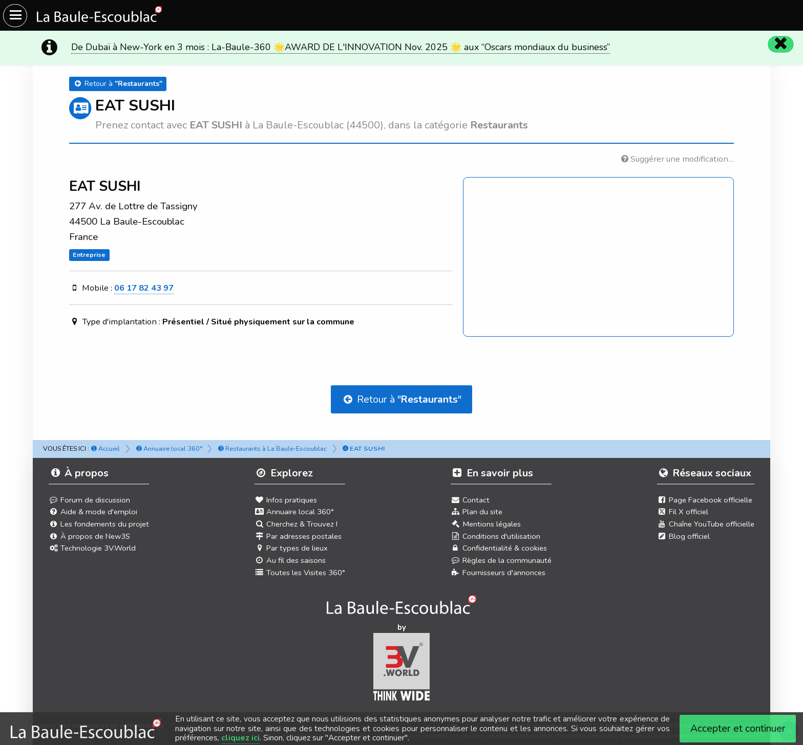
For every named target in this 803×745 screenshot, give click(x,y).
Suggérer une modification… (677, 159)
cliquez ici (240, 737)
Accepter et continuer (738, 728)
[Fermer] (780, 44)
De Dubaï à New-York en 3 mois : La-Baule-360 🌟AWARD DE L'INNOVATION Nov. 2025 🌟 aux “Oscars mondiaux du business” (340, 47)
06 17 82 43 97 (144, 288)
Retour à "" (401, 399)
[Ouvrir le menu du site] (15, 15)
